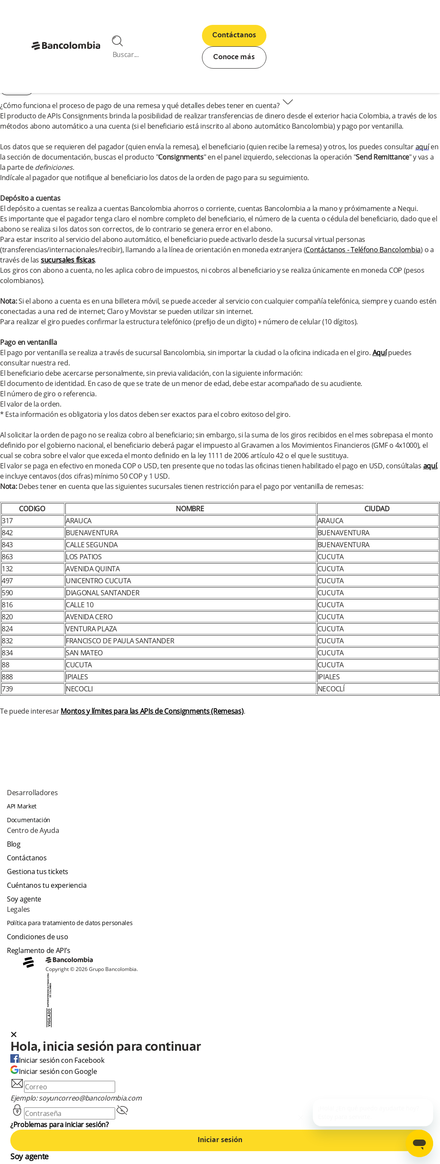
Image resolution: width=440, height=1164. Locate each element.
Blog (14, 844)
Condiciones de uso (37, 936)
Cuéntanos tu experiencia (47, 885)
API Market (22, 806)
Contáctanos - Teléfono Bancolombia (363, 249)
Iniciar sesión (220, 1140)
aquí (422, 146)
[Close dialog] (13, 1035)
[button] (220, 1035)
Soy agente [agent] (24, 899)
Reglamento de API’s (38, 950)
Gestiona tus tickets (37, 871)
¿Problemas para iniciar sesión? (59, 1124)
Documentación (28, 820)
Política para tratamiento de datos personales (70, 923)
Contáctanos (234, 35)
